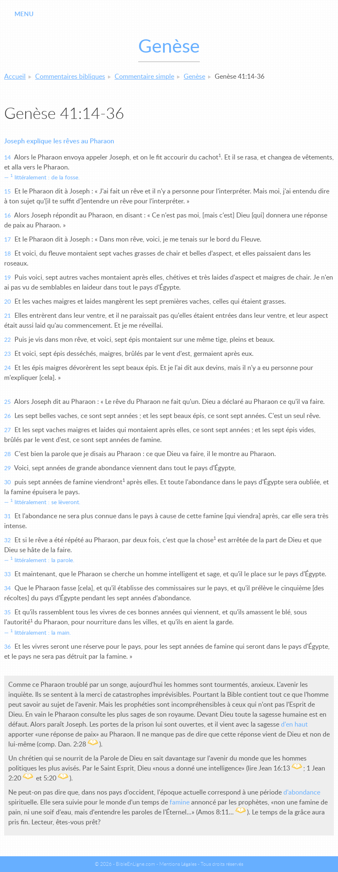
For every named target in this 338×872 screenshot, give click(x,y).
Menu (24, 14)
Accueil (15, 76)
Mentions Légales (178, 864)
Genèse (194, 76)
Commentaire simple (144, 76)
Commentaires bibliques (70, 76)
